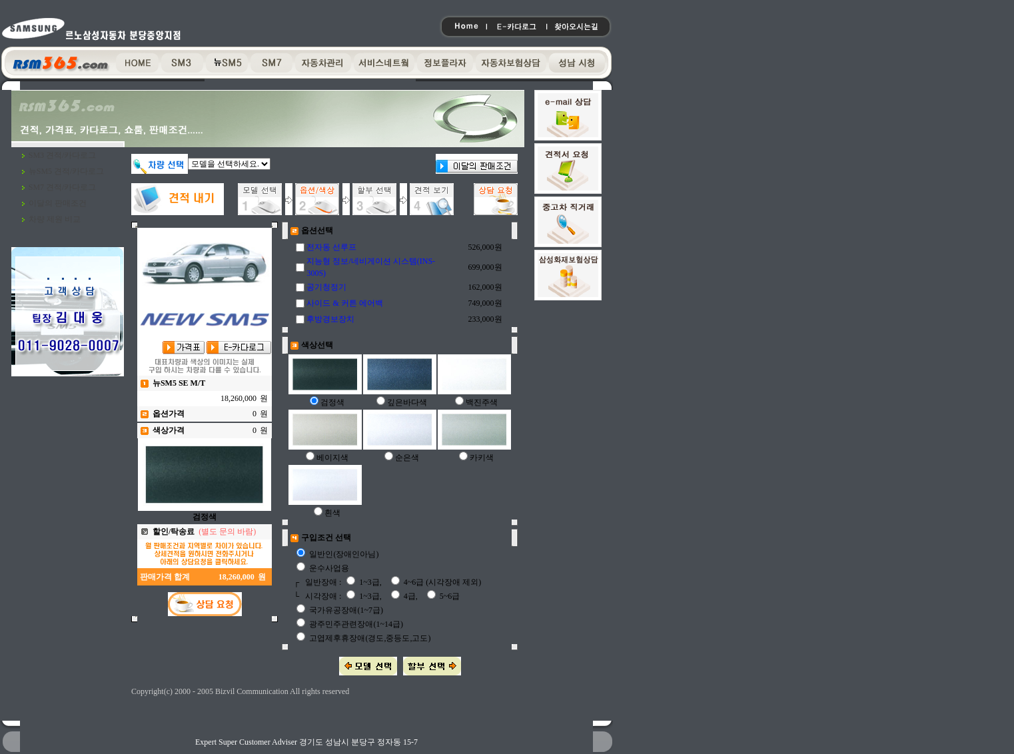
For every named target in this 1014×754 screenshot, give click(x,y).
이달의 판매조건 (58, 203)
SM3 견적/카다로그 (63, 155)
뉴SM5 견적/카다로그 (67, 171)
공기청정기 (326, 287)
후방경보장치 (330, 319)
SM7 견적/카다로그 (63, 187)
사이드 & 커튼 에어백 (344, 303)
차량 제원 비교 (55, 219)
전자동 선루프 (331, 247)
